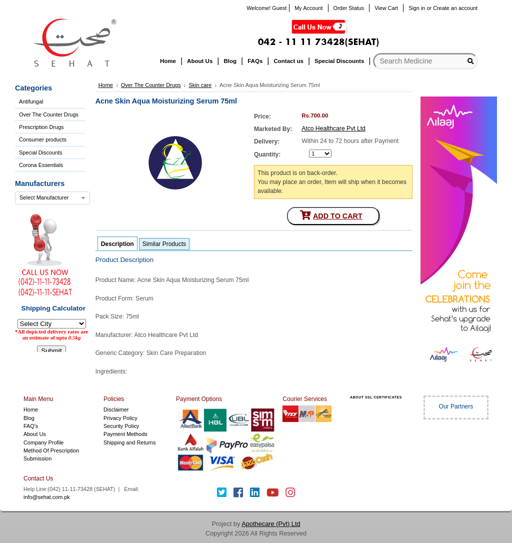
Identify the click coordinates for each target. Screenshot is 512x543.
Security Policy (121, 426)
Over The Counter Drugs (48, 115)
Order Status (349, 8)
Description (117, 244)
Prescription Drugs (41, 127)
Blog (29, 418)
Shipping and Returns (130, 443)
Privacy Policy (121, 418)
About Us (35, 434)
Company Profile (44, 443)
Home (31, 409)
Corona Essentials (41, 165)
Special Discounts (40, 153)
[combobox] (52, 198)
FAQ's (31, 426)
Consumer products (42, 139)
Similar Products (164, 244)
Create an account (455, 8)
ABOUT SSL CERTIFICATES (376, 397)
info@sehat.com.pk (47, 497)
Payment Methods (126, 434)
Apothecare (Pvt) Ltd (271, 524)
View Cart (386, 8)
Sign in (416, 8)
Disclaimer (116, 409)
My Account (308, 8)
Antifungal (31, 101)
